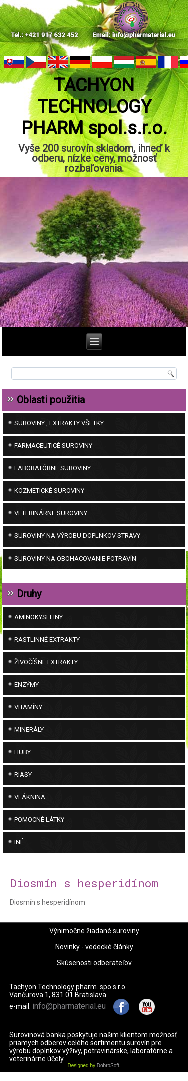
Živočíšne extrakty (46, 662)
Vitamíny (28, 707)
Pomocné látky (39, 819)
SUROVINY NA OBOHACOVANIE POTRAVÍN (75, 558)
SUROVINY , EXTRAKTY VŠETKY (59, 423)
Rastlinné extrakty (47, 639)
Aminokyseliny (38, 617)
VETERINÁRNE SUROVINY (50, 513)
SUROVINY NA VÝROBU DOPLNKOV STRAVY (77, 535)
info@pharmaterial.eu (69, 1006)
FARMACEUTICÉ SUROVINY (53, 445)
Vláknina (29, 797)
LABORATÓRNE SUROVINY (52, 468)
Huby (22, 752)
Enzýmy (26, 684)
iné (19, 842)
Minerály (29, 729)
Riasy (23, 774)
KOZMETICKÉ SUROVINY (49, 490)
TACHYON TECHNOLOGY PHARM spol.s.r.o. (94, 107)
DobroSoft (108, 1065)
